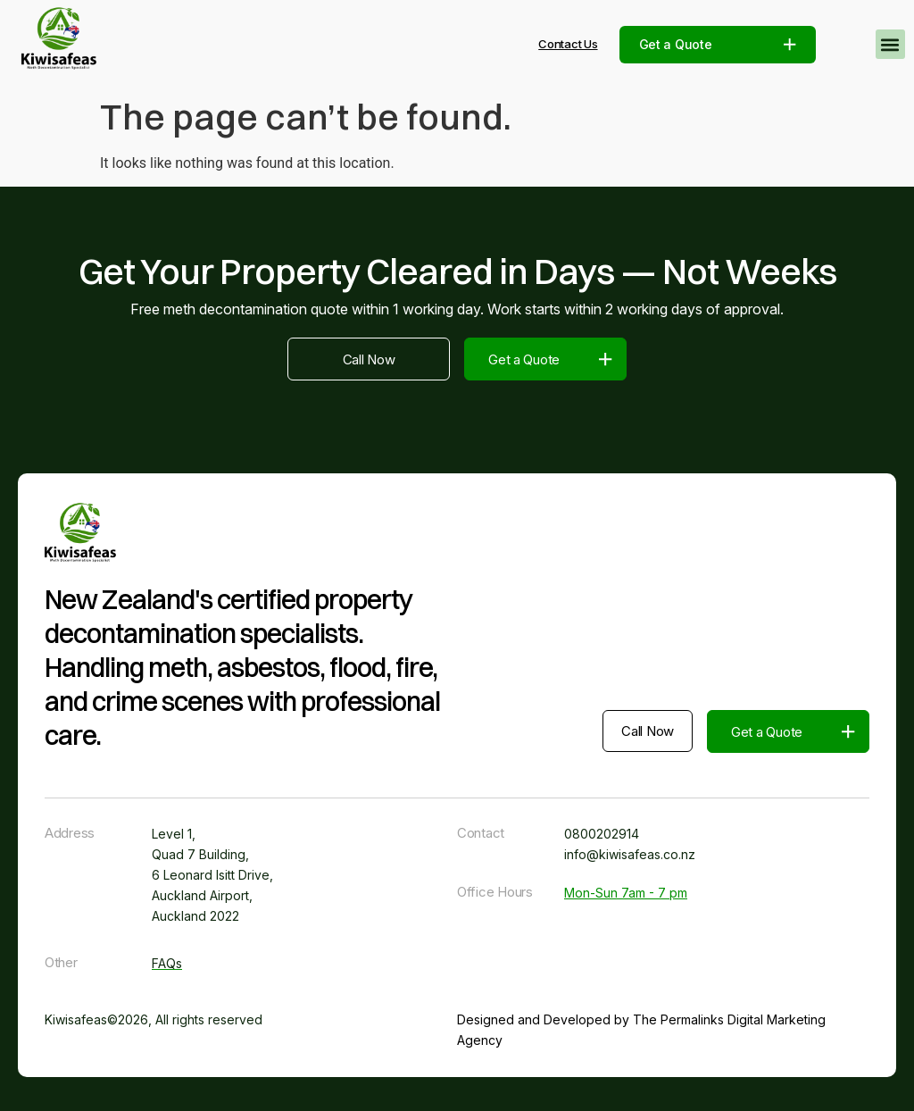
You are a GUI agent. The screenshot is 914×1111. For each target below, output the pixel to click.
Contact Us (567, 44)
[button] (890, 44)
